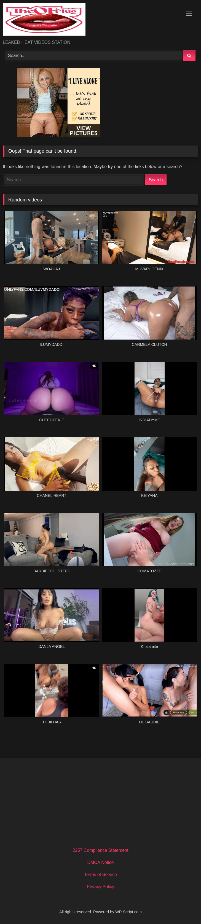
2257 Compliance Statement (100, 850)
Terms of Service (100, 874)
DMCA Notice (100, 862)
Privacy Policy (100, 886)
